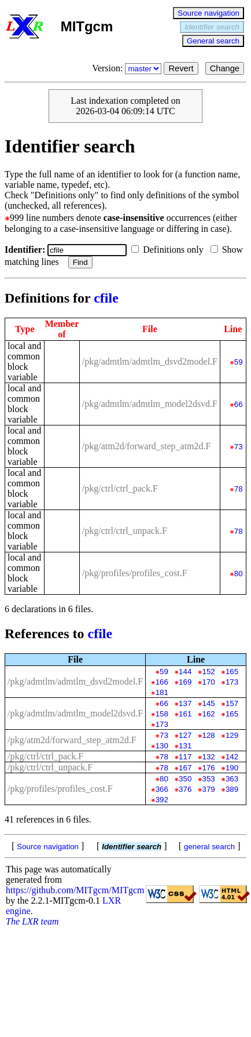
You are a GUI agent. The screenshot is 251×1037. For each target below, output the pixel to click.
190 (232, 767)
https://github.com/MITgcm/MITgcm (75, 890)
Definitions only (169, 249)
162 (208, 713)
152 (208, 671)
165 (232, 671)
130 (162, 745)
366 (162, 789)
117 (185, 756)
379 (208, 789)
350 (185, 778)
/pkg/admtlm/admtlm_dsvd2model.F (149, 361)
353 (208, 778)
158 (162, 713)
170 (208, 682)
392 (162, 799)
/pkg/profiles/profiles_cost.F (134, 573)
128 (208, 735)
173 (232, 682)
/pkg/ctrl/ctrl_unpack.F (124, 531)
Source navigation (208, 13)
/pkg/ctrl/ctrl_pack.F (120, 488)
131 (185, 745)
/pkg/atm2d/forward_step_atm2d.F (146, 446)
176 (208, 767)
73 (238, 446)
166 (162, 682)
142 (232, 756)
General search (213, 41)
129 (232, 735)
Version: (128, 68)
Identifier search (211, 27)
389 (232, 789)
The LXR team (32, 921)
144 (185, 671)
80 (238, 573)
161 (185, 713)
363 (232, 778)
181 (162, 692)
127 (185, 735)
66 (238, 404)
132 (208, 756)
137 (185, 703)
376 (185, 789)
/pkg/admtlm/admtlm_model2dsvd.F (149, 404)
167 (185, 767)
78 (238, 489)
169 (185, 682)
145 (208, 703)
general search (209, 846)
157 (232, 703)
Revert (180, 68)
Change (224, 68)
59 (238, 362)
